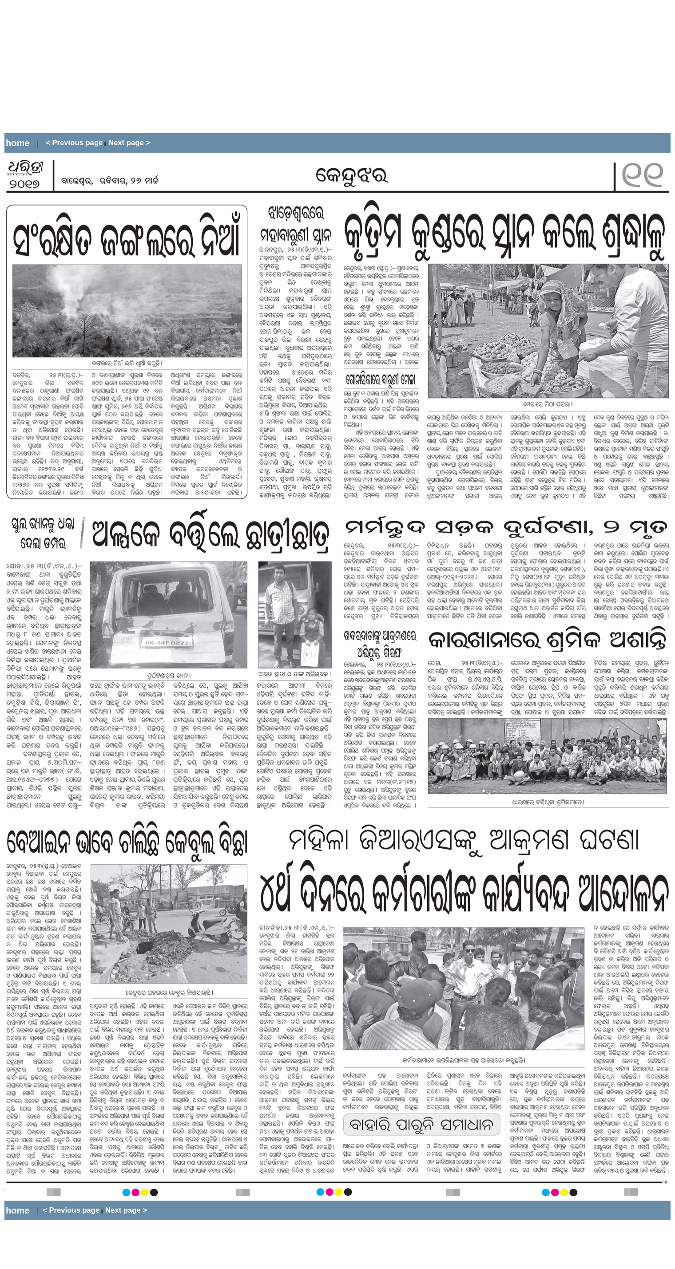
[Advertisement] (166, 67)
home (17, 143)
